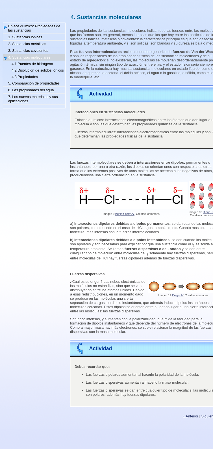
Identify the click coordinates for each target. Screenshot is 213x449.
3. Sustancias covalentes (28, 50)
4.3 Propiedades (25, 77)
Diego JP (177, 295)
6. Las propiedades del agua (31, 90)
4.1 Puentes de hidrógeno (32, 64)
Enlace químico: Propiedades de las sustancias (34, 28)
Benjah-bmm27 (124, 213)
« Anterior (190, 416)
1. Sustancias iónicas (25, 37)
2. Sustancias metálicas (27, 44)
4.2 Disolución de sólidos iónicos (38, 70)
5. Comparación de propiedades (34, 83)
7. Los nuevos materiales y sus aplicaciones (33, 99)
